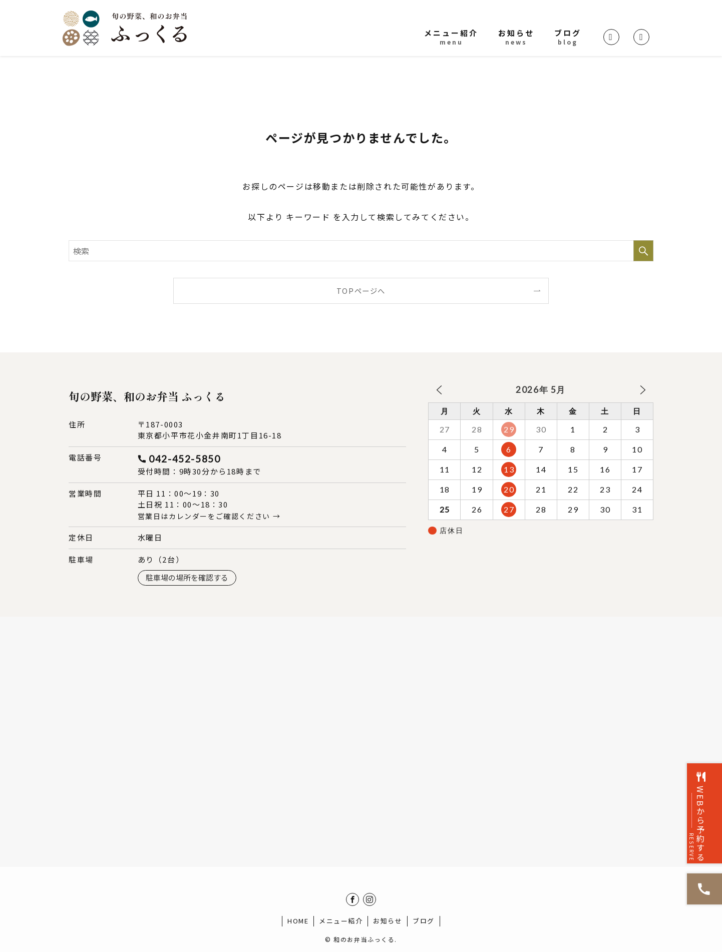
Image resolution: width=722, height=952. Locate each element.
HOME (297, 920)
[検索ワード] (361, 250)
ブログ (424, 920)
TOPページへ (361, 290)
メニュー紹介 (341, 920)
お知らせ (387, 920)
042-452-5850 (184, 458)
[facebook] (352, 899)
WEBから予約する (704, 789)
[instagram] (369, 899)
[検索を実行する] (643, 250)
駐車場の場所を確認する (187, 577)
